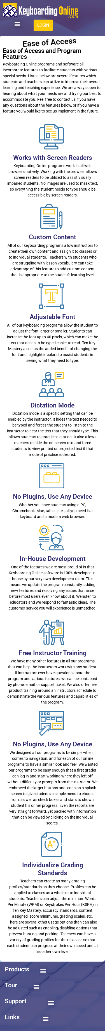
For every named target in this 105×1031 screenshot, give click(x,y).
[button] (17, 24)
